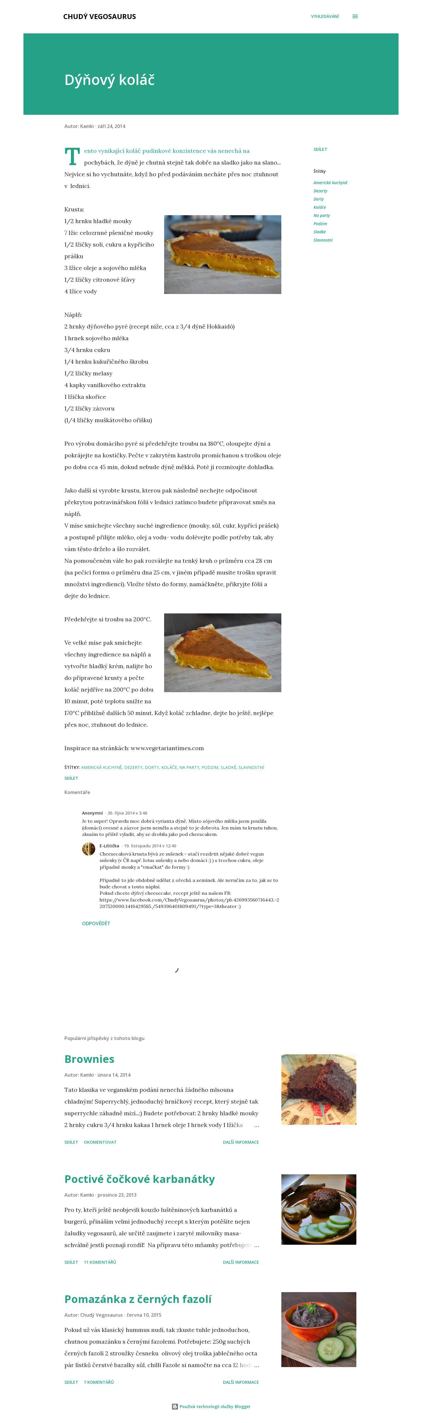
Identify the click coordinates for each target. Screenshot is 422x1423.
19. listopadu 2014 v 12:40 (150, 846)
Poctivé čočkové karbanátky (139, 1179)
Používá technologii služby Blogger (211, 1406)
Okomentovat (100, 1142)
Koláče (320, 207)
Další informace (241, 1142)
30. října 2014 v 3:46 (127, 813)
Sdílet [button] (320, 149)
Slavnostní (323, 240)
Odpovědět (96, 923)
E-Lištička (109, 846)
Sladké (320, 232)
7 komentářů (99, 1382)
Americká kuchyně (330, 182)
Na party (322, 215)
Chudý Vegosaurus (99, 16)
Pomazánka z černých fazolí (138, 1299)
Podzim (320, 223)
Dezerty (320, 191)
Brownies (89, 1059)
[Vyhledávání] (325, 16)
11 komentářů (100, 1262)
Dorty (319, 199)
